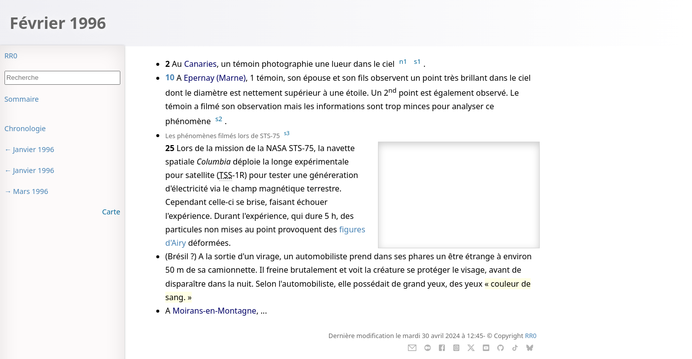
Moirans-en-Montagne (214, 310)
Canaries (200, 63)
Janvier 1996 (33, 149)
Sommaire (21, 99)
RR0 (10, 55)
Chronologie (25, 128)
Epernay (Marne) (215, 77)
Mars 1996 (30, 191)
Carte (111, 211)
